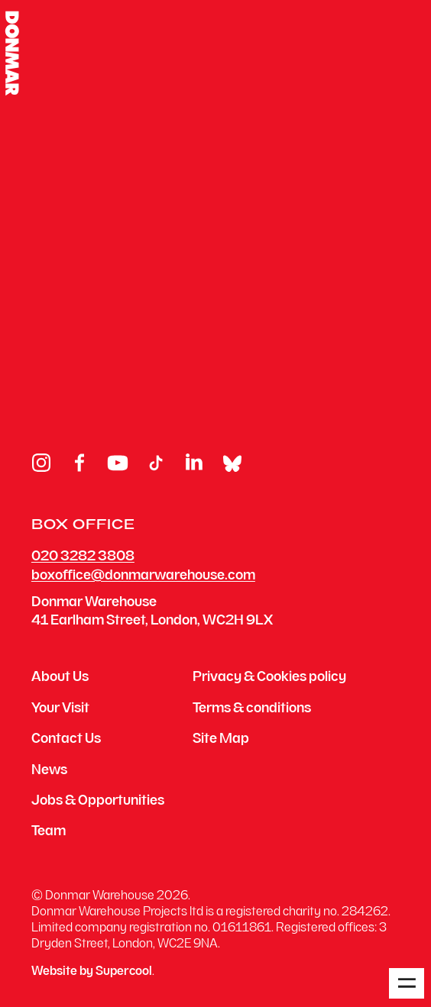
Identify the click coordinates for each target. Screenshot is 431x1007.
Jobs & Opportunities (97, 802)
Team (48, 832)
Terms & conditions (252, 709)
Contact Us (66, 740)
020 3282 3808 (82, 556)
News (49, 771)
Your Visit (60, 709)
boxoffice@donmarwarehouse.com (143, 576)
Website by (91, 972)
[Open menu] (406, 983)
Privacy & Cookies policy (269, 678)
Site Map (221, 740)
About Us (60, 678)
